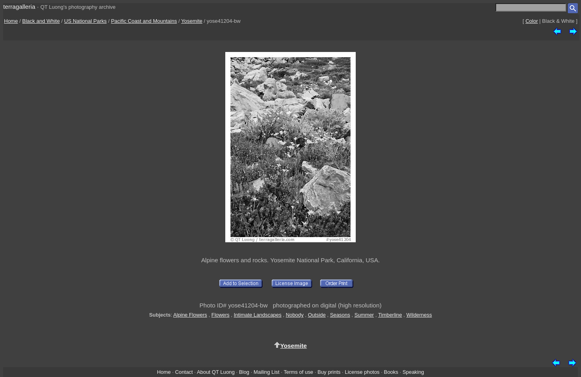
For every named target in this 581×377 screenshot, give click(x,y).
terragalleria (19, 6)
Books (391, 372)
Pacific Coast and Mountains (144, 21)
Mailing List (267, 372)
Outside (316, 315)
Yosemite (191, 21)
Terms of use (298, 372)
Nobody (295, 315)
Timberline (390, 315)
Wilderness (419, 315)
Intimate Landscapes (257, 315)
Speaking (413, 372)
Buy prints (329, 372)
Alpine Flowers (190, 315)
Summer (364, 315)
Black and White (41, 21)
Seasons (340, 315)
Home (11, 21)
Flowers (220, 315)
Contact (183, 372)
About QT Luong (215, 372)
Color (531, 21)
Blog (244, 372)
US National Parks (85, 21)
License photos (362, 372)
